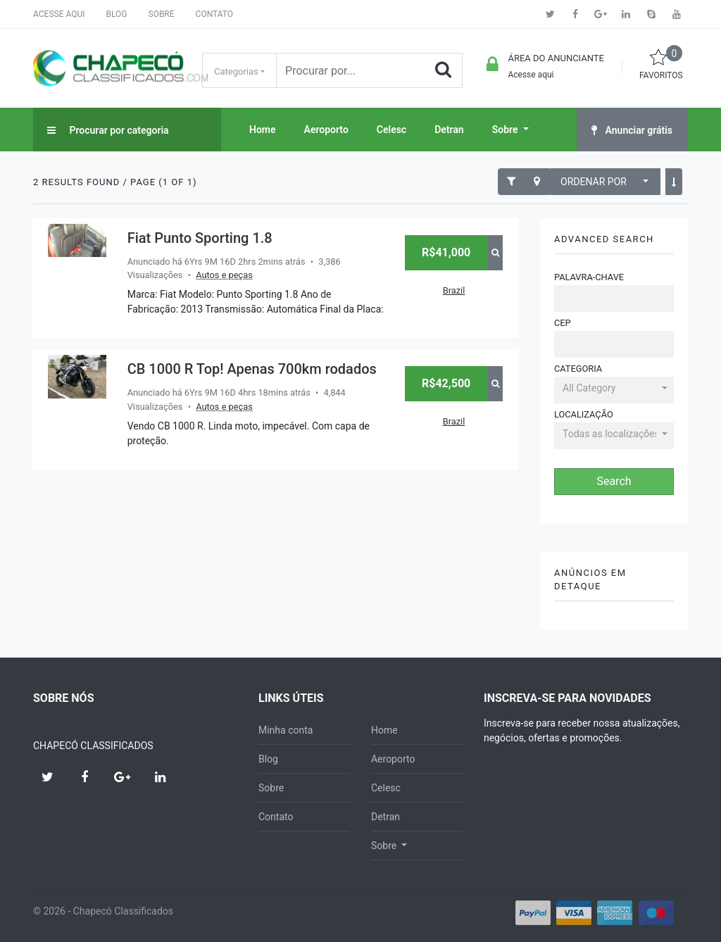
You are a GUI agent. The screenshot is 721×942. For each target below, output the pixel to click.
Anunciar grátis (631, 130)
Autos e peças (224, 275)
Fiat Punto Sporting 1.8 (199, 238)
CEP (562, 323)
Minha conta (285, 730)
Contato (214, 14)
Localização (583, 414)
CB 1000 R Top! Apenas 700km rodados (252, 368)
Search (613, 481)
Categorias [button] (236, 71)
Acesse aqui (59, 14)
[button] (614, 389)
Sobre (162, 14)
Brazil (454, 290)
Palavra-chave (589, 277)
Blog (116, 14)
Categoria (578, 368)
